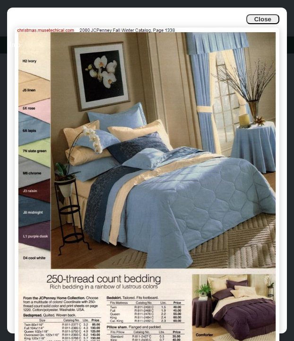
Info (14, 44)
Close (262, 19)
